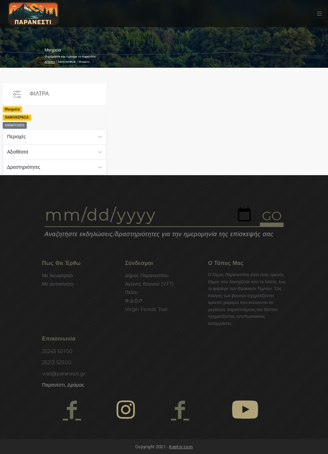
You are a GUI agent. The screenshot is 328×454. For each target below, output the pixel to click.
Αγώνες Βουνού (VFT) (149, 284)
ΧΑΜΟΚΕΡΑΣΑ (67, 61)
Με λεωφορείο (57, 275)
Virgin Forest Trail (146, 309)
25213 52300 (56, 362)
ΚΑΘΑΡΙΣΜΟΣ (15, 125)
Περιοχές (16, 136)
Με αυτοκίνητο (57, 284)
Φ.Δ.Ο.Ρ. (134, 301)
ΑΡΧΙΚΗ (50, 61)
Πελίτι (131, 292)
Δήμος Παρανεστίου (147, 275)
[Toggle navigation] (319, 13)
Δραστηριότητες (23, 167)
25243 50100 (57, 351)
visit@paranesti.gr (63, 374)
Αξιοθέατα (17, 152)
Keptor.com (181, 446)
